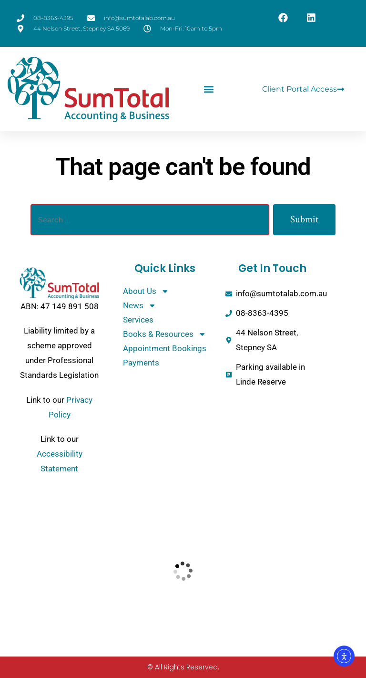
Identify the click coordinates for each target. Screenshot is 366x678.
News (139, 305)
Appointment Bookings (164, 348)
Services (138, 319)
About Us (146, 291)
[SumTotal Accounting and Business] (183, 570)
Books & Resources (164, 334)
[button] (208, 89)
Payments (141, 362)
